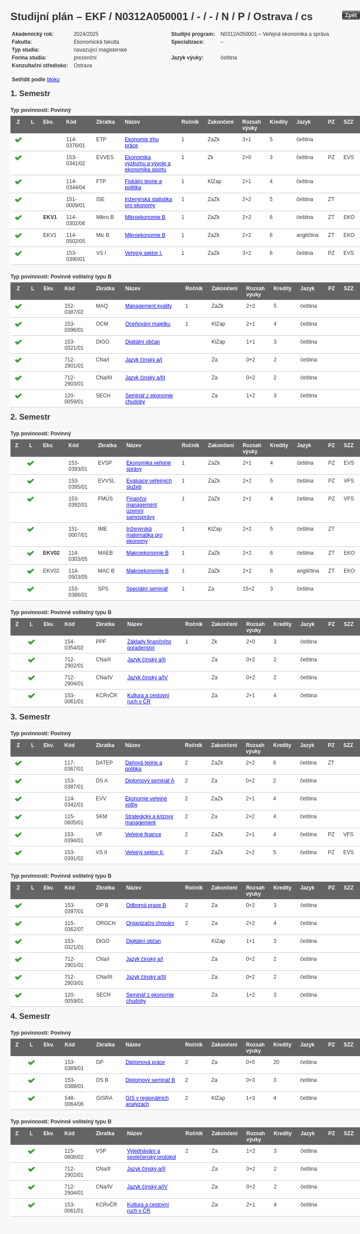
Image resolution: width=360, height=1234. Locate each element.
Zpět (351, 15)
